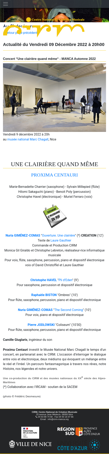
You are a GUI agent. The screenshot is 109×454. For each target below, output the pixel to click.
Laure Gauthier (61, 240)
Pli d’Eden (65, 280)
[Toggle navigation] (5, 4)
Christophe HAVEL (43, 280)
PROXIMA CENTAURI (54, 174)
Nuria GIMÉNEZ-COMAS (23, 235)
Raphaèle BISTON (44, 295)
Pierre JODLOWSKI (41, 325)
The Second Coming (68, 310)
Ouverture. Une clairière (58, 235)
